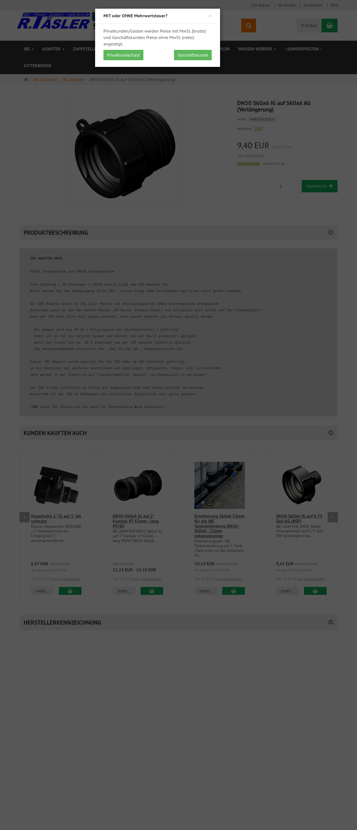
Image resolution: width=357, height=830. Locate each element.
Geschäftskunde (193, 55)
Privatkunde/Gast (123, 55)
